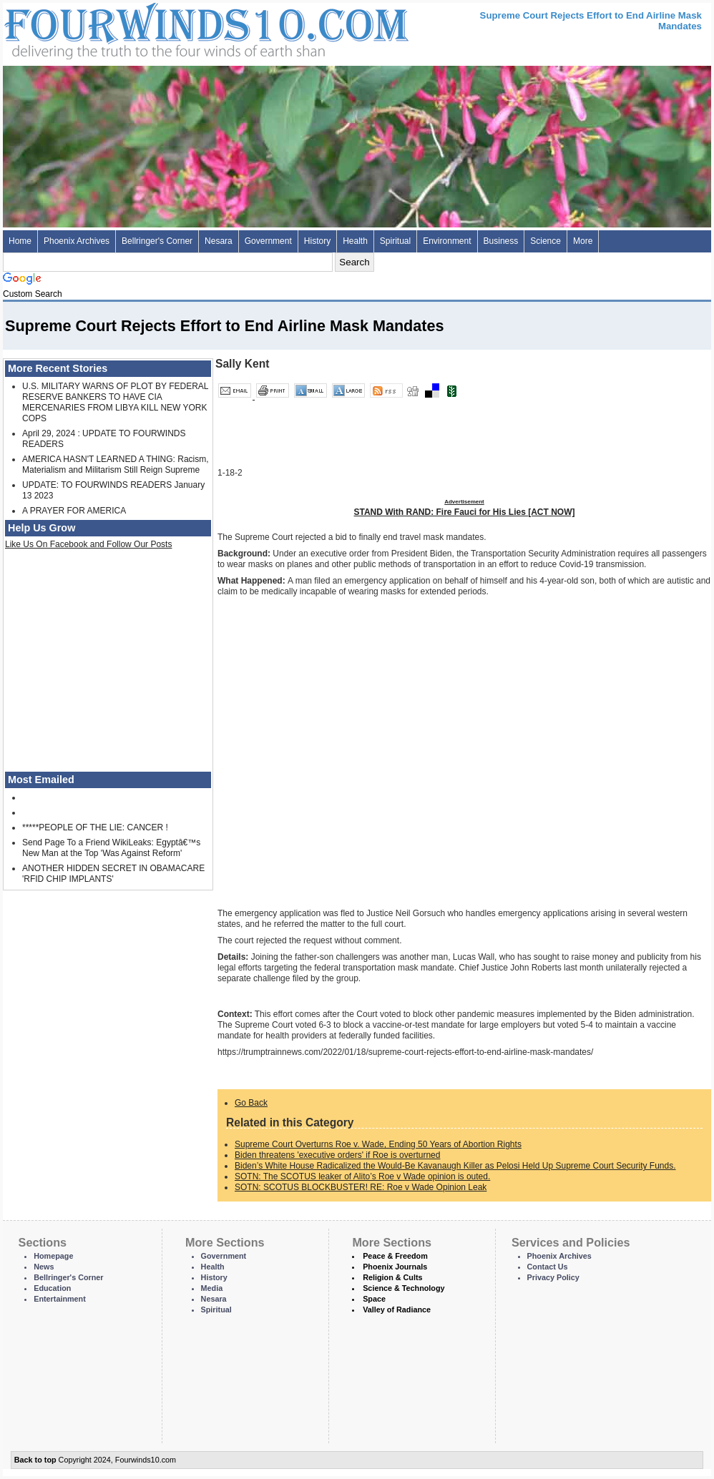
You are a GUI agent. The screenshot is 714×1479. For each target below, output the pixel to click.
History (317, 241)
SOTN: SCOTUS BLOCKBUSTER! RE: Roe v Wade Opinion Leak (360, 1187)
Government (268, 241)
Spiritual (395, 241)
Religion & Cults (392, 1277)
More (582, 241)
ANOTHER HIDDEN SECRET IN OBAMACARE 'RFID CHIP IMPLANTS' (113, 873)
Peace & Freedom (395, 1256)
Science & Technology (403, 1288)
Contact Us (547, 1266)
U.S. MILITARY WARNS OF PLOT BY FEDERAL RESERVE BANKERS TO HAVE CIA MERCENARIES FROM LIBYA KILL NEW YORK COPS (115, 402)
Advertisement (464, 501)
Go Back (251, 1103)
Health (355, 241)
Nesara (219, 241)
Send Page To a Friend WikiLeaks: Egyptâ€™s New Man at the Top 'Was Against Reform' (111, 847)
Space (374, 1298)
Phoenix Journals (395, 1266)
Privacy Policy (553, 1277)
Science (545, 241)
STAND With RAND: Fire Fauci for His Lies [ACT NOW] (464, 512)
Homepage (53, 1256)
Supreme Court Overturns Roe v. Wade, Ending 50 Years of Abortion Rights (378, 1144)
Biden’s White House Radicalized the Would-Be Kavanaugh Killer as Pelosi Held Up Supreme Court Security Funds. (455, 1166)
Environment (447, 241)
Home (20, 241)
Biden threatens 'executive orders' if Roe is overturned (337, 1155)
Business (501, 241)
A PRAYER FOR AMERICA (74, 511)
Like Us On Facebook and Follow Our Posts (88, 544)
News (44, 1266)
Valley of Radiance (397, 1309)
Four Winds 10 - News (146, 28)
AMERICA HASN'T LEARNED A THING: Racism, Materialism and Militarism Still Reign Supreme (115, 464)
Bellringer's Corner (157, 241)
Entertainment (60, 1298)
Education (52, 1288)
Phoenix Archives (76, 241)
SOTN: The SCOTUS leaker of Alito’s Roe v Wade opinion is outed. (362, 1176)
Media (212, 1288)
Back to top (35, 1459)
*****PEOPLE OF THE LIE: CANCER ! (95, 827)
